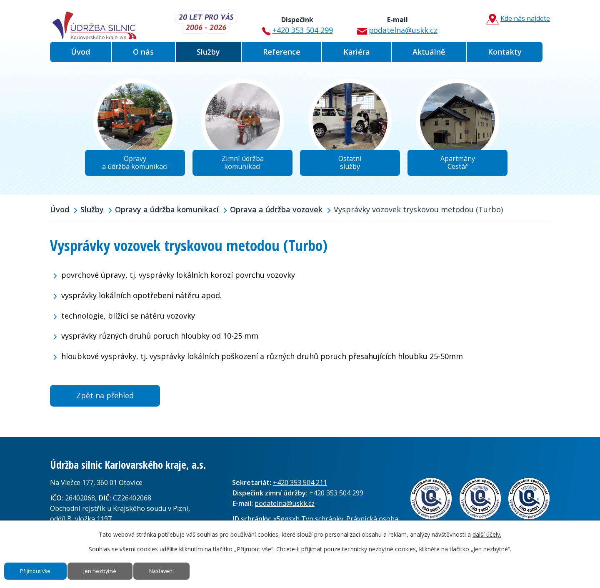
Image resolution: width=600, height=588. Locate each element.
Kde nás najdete (514, 19)
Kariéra (356, 52)
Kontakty (505, 52)
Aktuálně (428, 52)
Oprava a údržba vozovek (276, 214)
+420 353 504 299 (295, 22)
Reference (281, 52)
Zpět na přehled (105, 400)
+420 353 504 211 (300, 487)
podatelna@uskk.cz (393, 22)
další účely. (486, 529)
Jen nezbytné (118, 568)
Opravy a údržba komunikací (167, 214)
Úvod (80, 52)
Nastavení (190, 568)
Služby (208, 52)
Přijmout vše (42, 568)
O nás (143, 52)
